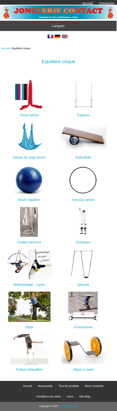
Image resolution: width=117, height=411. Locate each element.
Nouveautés (45, 386)
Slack (29, 325)
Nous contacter (94, 386)
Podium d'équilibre (29, 367)
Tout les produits (69, 386)
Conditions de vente (48, 396)
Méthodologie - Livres (29, 283)
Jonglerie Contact (68, 406)
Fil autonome (83, 325)
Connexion (106, 3)
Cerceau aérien (83, 198)
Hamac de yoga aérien (29, 155)
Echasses (83, 240)
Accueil (87, 3)
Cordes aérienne (29, 240)
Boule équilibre (29, 198)
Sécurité (83, 283)
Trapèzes (83, 113)
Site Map (84, 396)
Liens (70, 396)
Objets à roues (83, 367)
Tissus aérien (29, 113)
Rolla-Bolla (83, 155)
